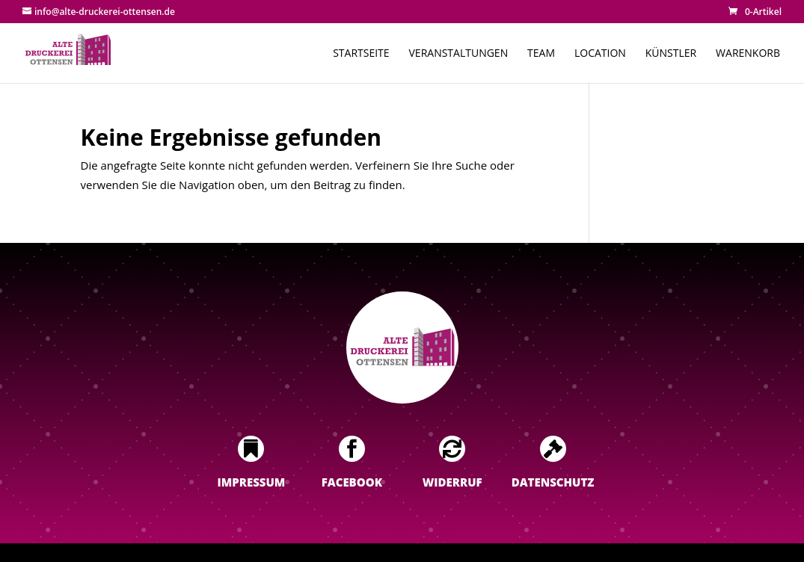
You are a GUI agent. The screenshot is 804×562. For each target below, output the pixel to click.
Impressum (252, 482)
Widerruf (452, 482)
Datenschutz (553, 482)
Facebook (352, 482)
